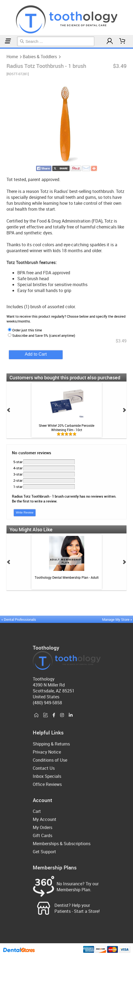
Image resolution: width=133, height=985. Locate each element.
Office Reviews (47, 784)
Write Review (25, 512)
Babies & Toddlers (40, 57)
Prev (9, 410)
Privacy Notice (47, 752)
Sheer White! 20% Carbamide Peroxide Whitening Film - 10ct (66, 427)
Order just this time (25, 330)
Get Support (44, 852)
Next (124, 410)
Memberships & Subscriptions (61, 844)
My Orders (42, 827)
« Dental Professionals (18, 619)
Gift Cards (42, 835)
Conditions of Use (50, 760)
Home (12, 57)
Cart (37, 811)
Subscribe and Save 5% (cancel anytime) (41, 335)
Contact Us (44, 768)
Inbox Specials (47, 776)
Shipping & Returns (51, 744)
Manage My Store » (117, 619)
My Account (44, 819)
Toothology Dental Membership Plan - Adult (67, 577)
